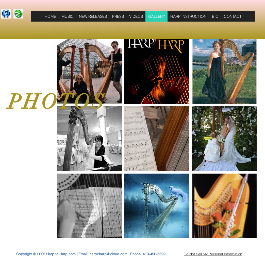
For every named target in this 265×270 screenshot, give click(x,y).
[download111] (6, 14)
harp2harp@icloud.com (108, 254)
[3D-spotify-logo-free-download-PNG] (18, 14)
